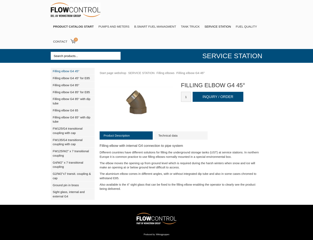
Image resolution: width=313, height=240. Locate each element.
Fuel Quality (246, 26)
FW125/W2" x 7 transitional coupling (71, 153)
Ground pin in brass (66, 185)
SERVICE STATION (218, 26)
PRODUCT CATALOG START (73, 26)
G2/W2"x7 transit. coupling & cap (72, 176)
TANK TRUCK (190, 26)
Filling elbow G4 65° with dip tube (71, 119)
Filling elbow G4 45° (66, 71)
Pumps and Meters (113, 26)
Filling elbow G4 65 (65, 110)
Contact (60, 41)
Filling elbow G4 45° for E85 (71, 78)
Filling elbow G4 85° (66, 85)
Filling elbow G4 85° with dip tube (71, 101)
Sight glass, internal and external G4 (69, 194)
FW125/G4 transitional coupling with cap (67, 131)
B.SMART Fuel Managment (155, 26)
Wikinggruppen (162, 234)
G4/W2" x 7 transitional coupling (68, 165)
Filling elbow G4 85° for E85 (71, 92)
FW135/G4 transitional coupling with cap (67, 142)
